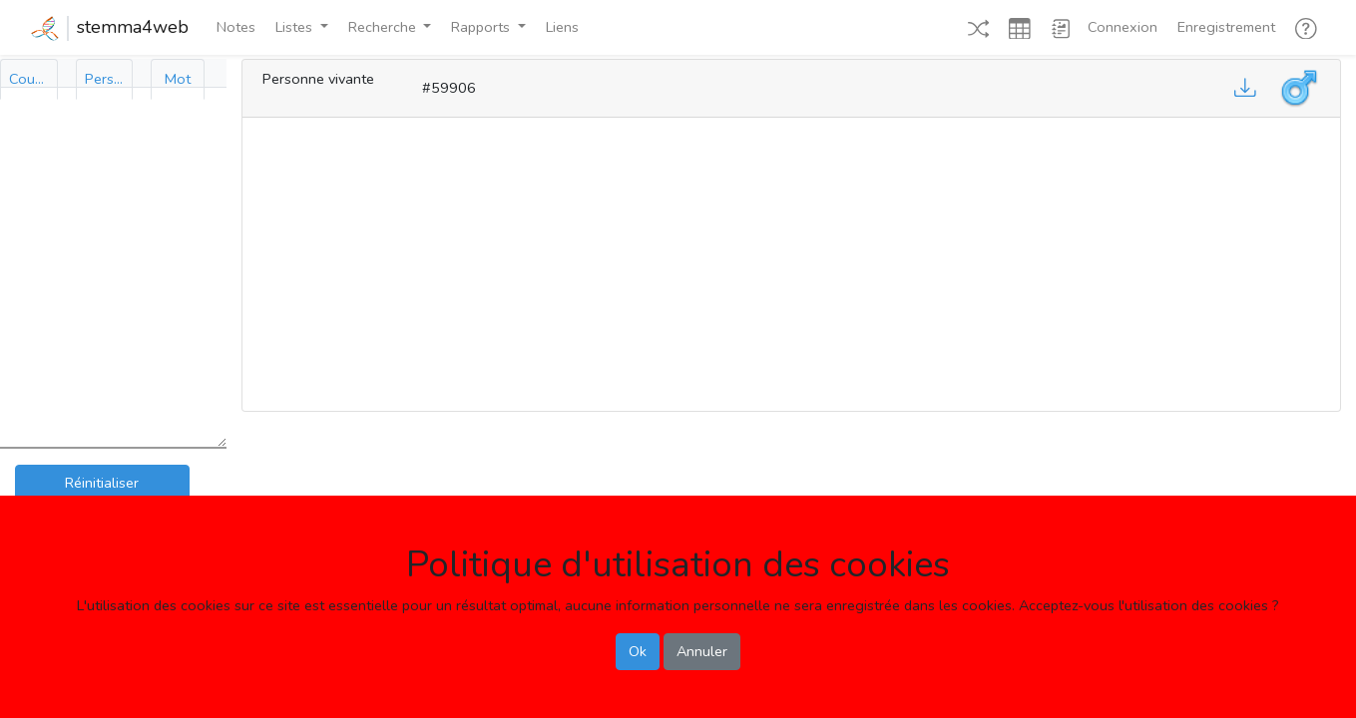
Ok (638, 651)
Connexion (1122, 27)
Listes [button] (295, 27)
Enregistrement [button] (1226, 27)
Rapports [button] (482, 27)
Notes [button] (236, 27)
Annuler (702, 651)
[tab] (29, 79)
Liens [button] (562, 27)
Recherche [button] (384, 27)
